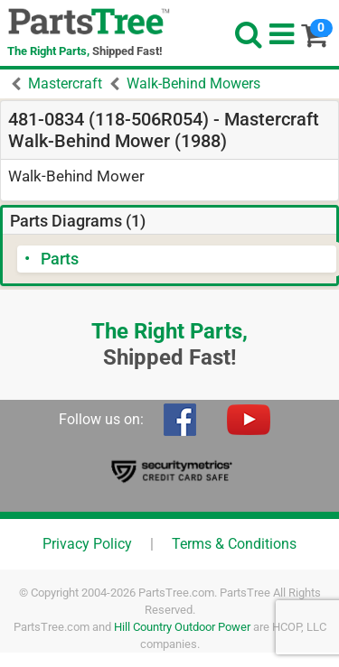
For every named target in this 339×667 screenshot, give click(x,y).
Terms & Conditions (234, 543)
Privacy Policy (87, 543)
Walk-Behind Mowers (193, 83)
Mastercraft (65, 83)
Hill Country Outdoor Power (182, 627)
